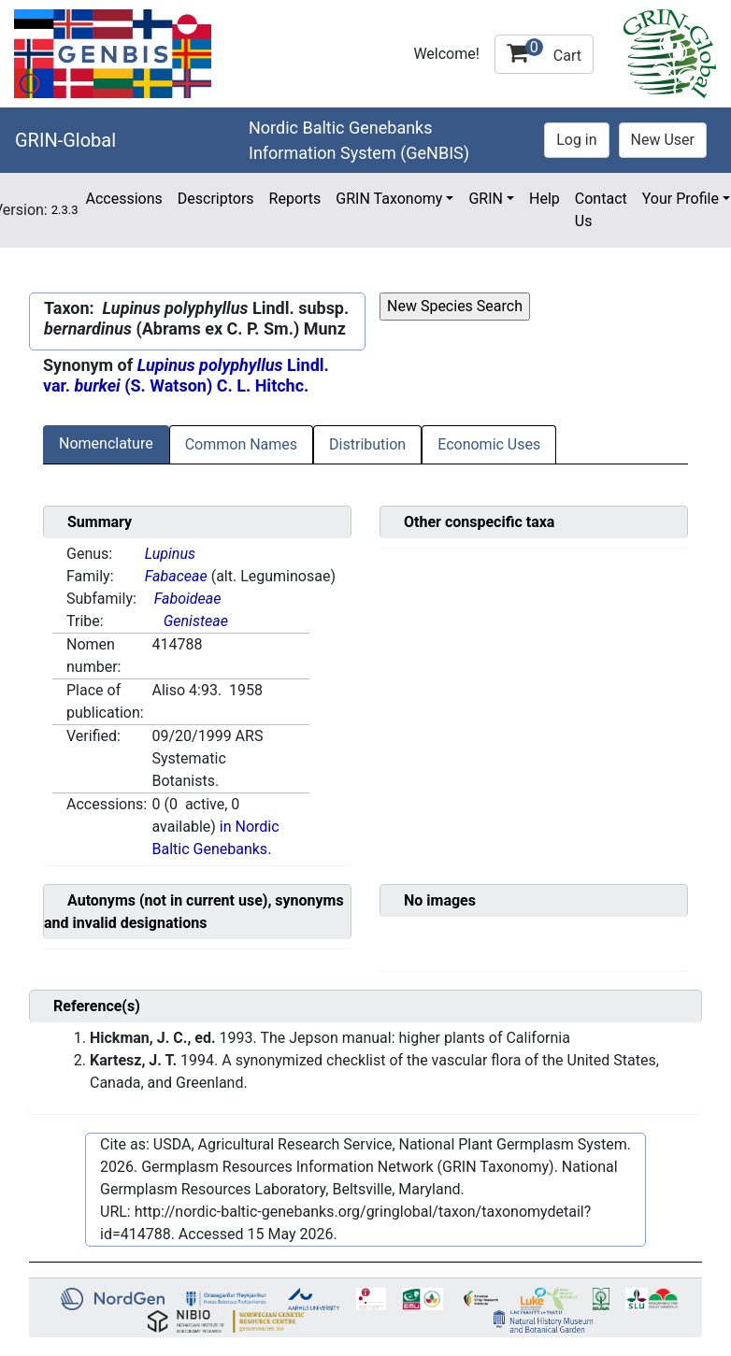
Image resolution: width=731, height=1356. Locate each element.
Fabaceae (176, 576)
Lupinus (170, 554)
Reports (295, 198)
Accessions (123, 198)
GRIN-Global (65, 140)
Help (544, 198)
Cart (544, 51)
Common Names (241, 444)
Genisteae (196, 621)
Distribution (367, 444)
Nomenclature (106, 443)
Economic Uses (488, 444)
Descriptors (216, 198)
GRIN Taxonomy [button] (389, 198)
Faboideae (188, 598)
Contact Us (601, 210)
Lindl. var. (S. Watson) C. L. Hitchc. (186, 375)
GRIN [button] (485, 198)
